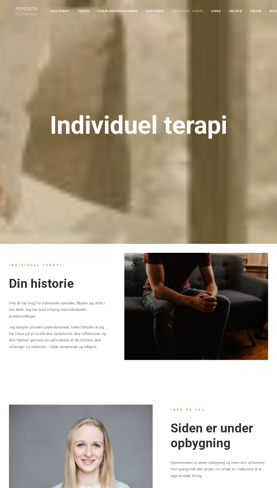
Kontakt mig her (195, 348)
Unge (220, 13)
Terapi (88, 13)
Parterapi (159, 13)
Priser (260, 13)
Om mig (239, 13)
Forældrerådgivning (122, 13)
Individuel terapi (192, 13)
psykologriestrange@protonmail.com (108, 427)
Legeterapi (64, 13)
